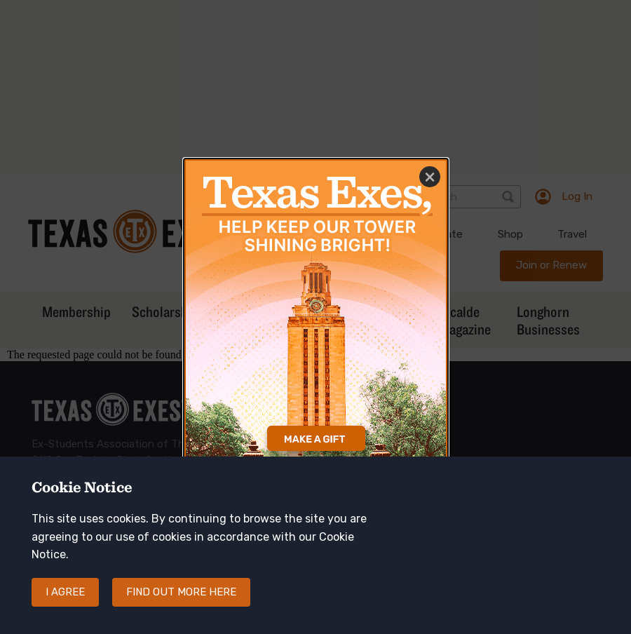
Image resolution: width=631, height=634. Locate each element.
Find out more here (181, 603)
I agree (65, 603)
